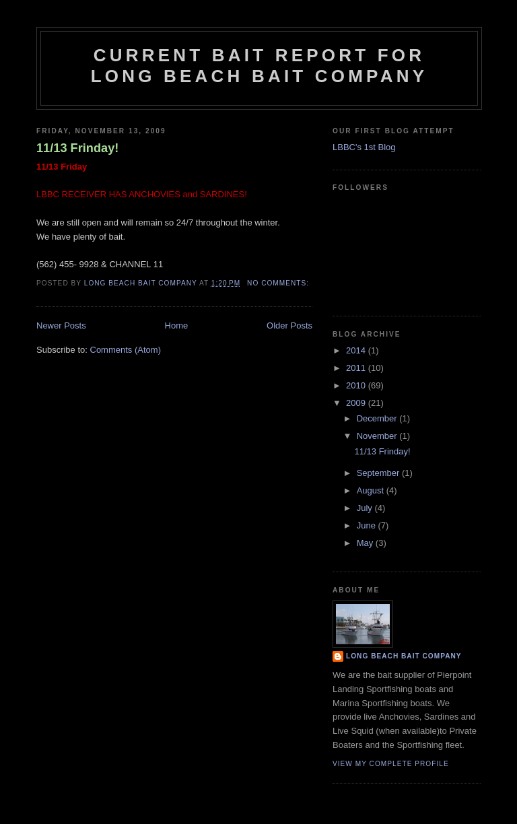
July (366, 508)
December (378, 418)
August (371, 490)
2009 (357, 403)
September (379, 473)
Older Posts (289, 325)
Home (176, 325)
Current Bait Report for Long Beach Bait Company (259, 65)
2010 (357, 385)
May (366, 543)
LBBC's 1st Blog (364, 147)
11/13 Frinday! (77, 148)
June (367, 525)
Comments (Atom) (125, 350)
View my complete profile (391, 763)
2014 (357, 350)
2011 (357, 368)
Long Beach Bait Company (404, 656)
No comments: (279, 283)
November (378, 436)
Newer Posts (61, 325)
